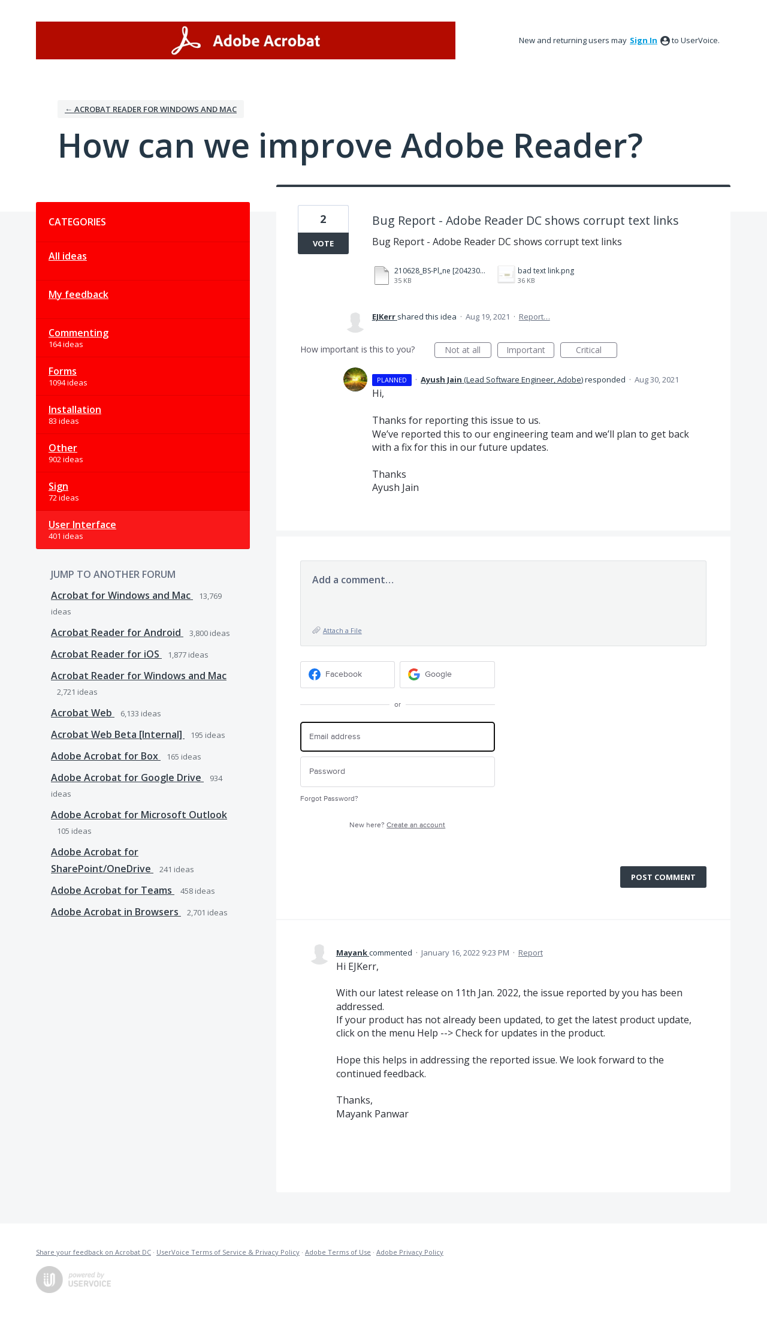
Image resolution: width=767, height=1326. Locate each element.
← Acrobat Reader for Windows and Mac (151, 109)
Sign (58, 486)
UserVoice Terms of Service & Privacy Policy (228, 1251)
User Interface (82, 524)
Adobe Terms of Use (338, 1251)
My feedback (78, 294)
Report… (534, 316)
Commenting (78, 332)
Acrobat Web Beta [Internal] (118, 734)
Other (63, 447)
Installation (75, 409)
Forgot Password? (329, 798)
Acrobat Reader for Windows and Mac (139, 675)
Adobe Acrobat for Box (106, 756)
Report (530, 952)
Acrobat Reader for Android (117, 632)
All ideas (68, 256)
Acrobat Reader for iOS (106, 654)
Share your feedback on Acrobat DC (93, 1251)
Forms (63, 371)
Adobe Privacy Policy (409, 1251)
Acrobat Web (82, 712)
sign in (643, 40)
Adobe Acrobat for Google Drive (127, 777)
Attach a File (342, 630)
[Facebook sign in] (347, 674)
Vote (323, 243)
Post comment (663, 877)
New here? (397, 825)
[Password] (397, 772)
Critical (596, 351)
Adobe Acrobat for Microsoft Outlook (139, 814)
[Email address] (397, 737)
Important (530, 351)
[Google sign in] (447, 674)
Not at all (468, 351)
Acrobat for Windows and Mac (122, 595)
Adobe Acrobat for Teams (112, 890)
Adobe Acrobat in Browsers (116, 911)
